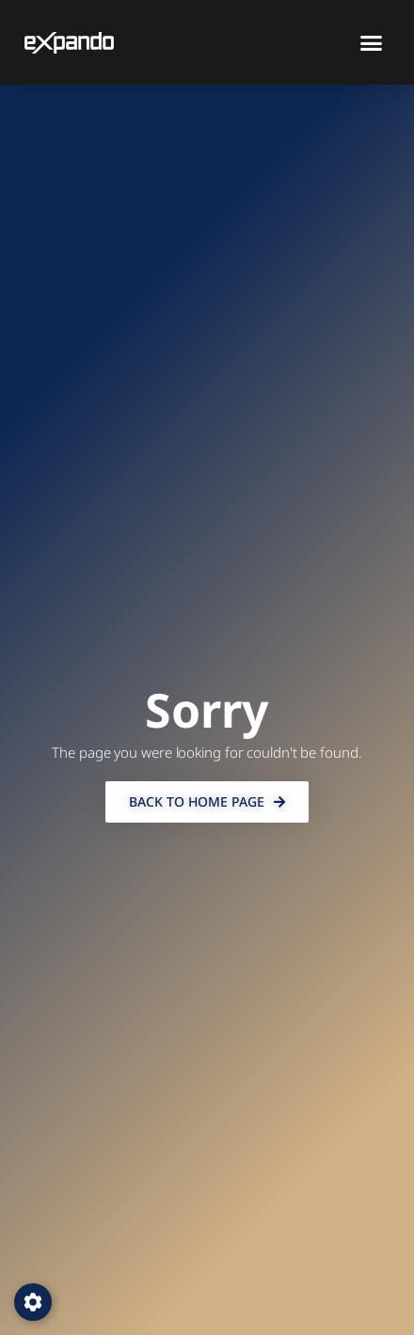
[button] (372, 42)
